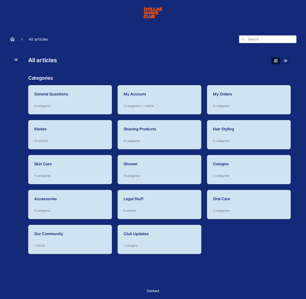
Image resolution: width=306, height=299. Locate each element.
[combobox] (267, 39)
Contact (153, 291)
